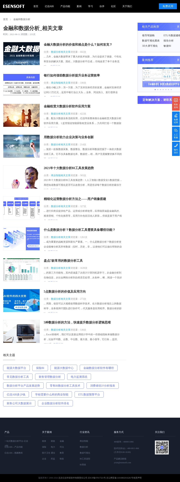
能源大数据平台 (16, 367)
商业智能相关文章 (60, 83)
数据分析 (84, 447)
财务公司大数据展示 (19, 403)
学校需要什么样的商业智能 (51, 394)
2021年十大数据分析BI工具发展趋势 (69, 168)
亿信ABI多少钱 (16, 394)
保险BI (40, 367)
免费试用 (168, 6)
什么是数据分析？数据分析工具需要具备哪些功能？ (79, 230)
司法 (62, 447)
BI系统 (83, 464)
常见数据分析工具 (18, 376)
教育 (62, 453)
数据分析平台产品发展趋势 (23, 385)
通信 (53, 453)
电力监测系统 (79, 376)
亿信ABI (49, 6)
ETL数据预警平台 (89, 394)
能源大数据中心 (64, 367)
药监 (53, 459)
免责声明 (137, 478)
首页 (35, 6)
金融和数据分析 (21, 19)
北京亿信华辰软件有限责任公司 (72, 478)
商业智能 (84, 441)
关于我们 (127, 6)
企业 (44, 459)
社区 (113, 6)
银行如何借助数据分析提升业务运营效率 (72, 75)
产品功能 (65, 6)
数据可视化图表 (151, 40)
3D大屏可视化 (150, 46)
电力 (53, 447)
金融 (62, 441)
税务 (44, 441)
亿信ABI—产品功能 (13, 447)
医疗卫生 (46, 453)
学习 (90, 6)
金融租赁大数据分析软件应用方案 (67, 106)
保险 (44, 447)
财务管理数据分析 (50, 376)
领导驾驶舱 (148, 35)
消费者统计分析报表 (102, 385)
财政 (53, 441)
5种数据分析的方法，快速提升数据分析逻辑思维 (77, 322)
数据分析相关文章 (60, 52)
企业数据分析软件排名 (55, 403)
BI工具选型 (85, 459)
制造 (62, 459)
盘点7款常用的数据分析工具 (63, 260)
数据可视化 (85, 453)
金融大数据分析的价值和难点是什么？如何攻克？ (78, 44)
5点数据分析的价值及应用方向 (65, 291)
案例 (79, 6)
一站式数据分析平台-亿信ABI (16, 443)
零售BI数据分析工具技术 (65, 385)
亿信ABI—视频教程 (13, 453)
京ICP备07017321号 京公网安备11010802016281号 (110, 478)
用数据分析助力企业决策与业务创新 (69, 137)
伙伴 (102, 6)
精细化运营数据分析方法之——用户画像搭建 (75, 199)
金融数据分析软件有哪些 (98, 367)
